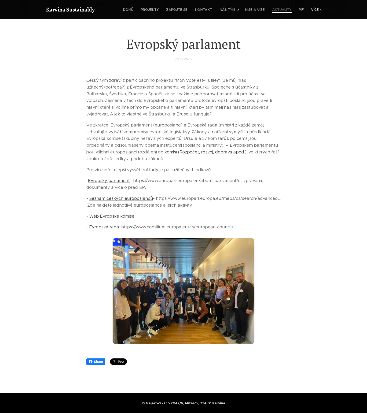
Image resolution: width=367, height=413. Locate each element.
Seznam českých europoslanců (121, 198)
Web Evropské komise (111, 216)
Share (96, 362)
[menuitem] (133, 9)
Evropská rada (104, 227)
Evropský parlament (109, 180)
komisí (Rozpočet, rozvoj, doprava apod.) (204, 152)
